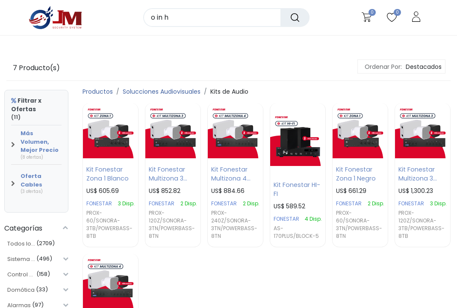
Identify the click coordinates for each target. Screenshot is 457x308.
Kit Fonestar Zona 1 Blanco (107, 174)
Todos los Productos (21, 244)
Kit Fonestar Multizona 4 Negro (229, 175)
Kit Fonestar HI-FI (297, 189)
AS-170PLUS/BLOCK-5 (296, 232)
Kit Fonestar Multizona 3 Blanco (416, 175)
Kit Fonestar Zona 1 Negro (356, 174)
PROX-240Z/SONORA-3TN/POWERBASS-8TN (234, 225)
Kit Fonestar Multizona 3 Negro (167, 175)
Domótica (21, 290)
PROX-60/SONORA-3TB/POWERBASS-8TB (109, 225)
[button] (423, 66)
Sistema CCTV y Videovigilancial (21, 259)
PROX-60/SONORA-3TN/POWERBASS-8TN (359, 225)
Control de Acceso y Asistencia (21, 274)
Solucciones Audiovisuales (161, 91)
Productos (98, 91)
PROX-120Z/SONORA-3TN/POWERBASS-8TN (172, 225)
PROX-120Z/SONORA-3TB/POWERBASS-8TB (421, 225)
